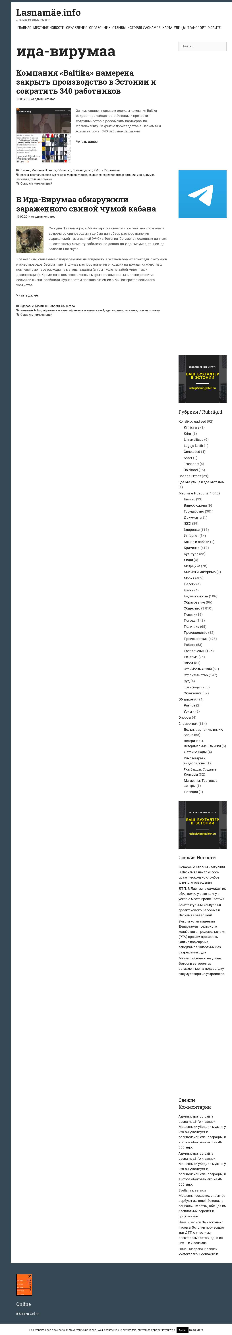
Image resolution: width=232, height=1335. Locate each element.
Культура (191, 554)
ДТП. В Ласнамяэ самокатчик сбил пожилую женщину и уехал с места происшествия (202, 894)
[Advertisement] (203, 110)
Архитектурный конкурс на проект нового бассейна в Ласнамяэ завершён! (200, 910)
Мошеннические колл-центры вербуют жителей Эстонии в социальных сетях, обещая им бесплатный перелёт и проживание (202, 1206)
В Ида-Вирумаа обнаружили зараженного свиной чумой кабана (86, 203)
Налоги (189, 584)
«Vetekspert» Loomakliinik (198, 1254)
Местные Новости (48, 28)
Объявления (76, 28)
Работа (98, 170)
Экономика (112, 170)
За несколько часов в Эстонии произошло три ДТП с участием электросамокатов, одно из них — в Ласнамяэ (201, 1232)
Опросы (185, 717)
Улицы (180, 28)
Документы (193, 517)
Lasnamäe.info (48, 12)
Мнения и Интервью (200, 572)
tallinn (38, 310)
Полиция (191, 792)
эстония (46, 179)
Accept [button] (182, 1330)
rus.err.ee (104, 280)
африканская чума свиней (86, 310)
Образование (194, 602)
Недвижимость (196, 596)
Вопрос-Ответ (190, 476)
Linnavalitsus (193, 439)
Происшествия (196, 639)
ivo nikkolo (59, 175)
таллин (35, 179)
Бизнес (25, 170)
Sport (188, 458)
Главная (24, 28)
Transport (191, 464)
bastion (46, 175)
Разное (189, 705)
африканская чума (55, 310)
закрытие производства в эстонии (112, 175)
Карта (167, 28)
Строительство (196, 675)
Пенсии (189, 614)
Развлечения (194, 651)
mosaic (82, 175)
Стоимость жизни (198, 669)
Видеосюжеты (195, 505)
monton (72, 175)
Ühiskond (191, 470)
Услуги (189, 711)
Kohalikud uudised (192, 421)
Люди (188, 560)
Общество (64, 170)
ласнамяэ (22, 179)
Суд (187, 681)
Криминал (192, 548)
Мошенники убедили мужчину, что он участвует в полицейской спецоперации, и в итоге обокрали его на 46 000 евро (203, 1137)
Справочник (100, 28)
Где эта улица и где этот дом (201, 482)
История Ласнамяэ (144, 28)
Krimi (188, 433)
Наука (188, 590)
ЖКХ (187, 523)
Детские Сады (195, 752)
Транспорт (196, 28)
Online (27, 1314)
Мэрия (189, 578)
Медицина (192, 566)
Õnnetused (192, 452)
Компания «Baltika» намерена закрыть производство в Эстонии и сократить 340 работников (86, 82)
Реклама (191, 657)
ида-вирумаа (145, 175)
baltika (24, 175)
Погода (190, 620)
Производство (82, 170)
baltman (35, 175)
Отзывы (119, 28)
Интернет (191, 536)
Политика (191, 627)
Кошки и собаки (196, 542)
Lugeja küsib (193, 446)
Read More (196, 1330)
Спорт (188, 663)
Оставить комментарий (36, 183)
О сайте (214, 28)
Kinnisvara (191, 427)
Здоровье (27, 306)
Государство (194, 511)
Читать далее (87, 141)
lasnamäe (26, 310)
